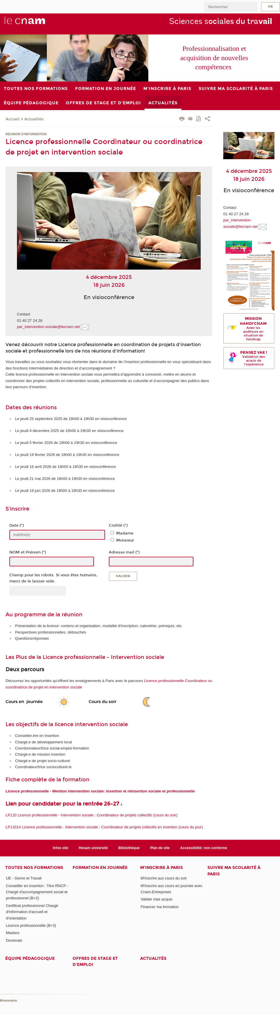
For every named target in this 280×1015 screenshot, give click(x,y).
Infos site (60, 848)
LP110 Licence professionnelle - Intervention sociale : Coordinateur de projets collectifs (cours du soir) (91, 815)
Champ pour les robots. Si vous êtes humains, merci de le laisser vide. (53, 578)
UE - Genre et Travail (24, 878)
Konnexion (8, 1000)
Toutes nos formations (34, 867)
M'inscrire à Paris (161, 867)
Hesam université (93, 848)
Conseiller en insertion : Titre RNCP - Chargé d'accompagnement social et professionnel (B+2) (37, 892)
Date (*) (16, 525)
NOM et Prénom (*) (27, 552)
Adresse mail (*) (124, 552)
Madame (124, 533)
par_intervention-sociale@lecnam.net (48, 327)
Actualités (34, 119)
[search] (231, 7)
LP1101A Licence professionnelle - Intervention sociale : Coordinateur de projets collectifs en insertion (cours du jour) (104, 827)
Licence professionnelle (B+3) (31, 925)
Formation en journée (100, 867)
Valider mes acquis (156, 899)
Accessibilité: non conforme (203, 848)
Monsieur (125, 540)
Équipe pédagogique (30, 958)
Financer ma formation (159, 907)
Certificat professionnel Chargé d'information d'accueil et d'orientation (32, 911)
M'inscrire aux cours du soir (163, 878)
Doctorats (14, 940)
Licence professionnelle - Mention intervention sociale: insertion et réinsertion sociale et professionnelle (100, 791)
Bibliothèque (129, 848)
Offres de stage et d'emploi (95, 961)
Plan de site (160, 848)
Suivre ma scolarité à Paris (233, 870)
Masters (12, 933)
